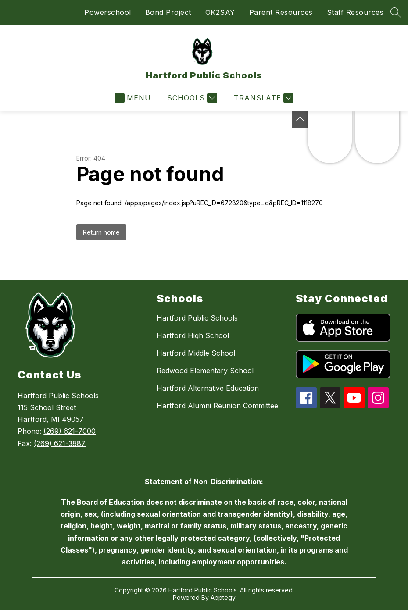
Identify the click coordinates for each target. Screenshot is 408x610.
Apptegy (223, 597)
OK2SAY (220, 12)
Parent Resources (281, 12)
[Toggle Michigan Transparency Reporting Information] (300, 119)
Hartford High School (193, 335)
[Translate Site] (262, 98)
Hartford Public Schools (197, 318)
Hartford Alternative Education (208, 388)
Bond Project (168, 12)
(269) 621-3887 (60, 443)
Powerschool (107, 12)
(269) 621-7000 (69, 431)
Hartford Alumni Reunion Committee (217, 405)
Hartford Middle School (196, 353)
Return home (101, 232)
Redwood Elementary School (205, 370)
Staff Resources (355, 12)
